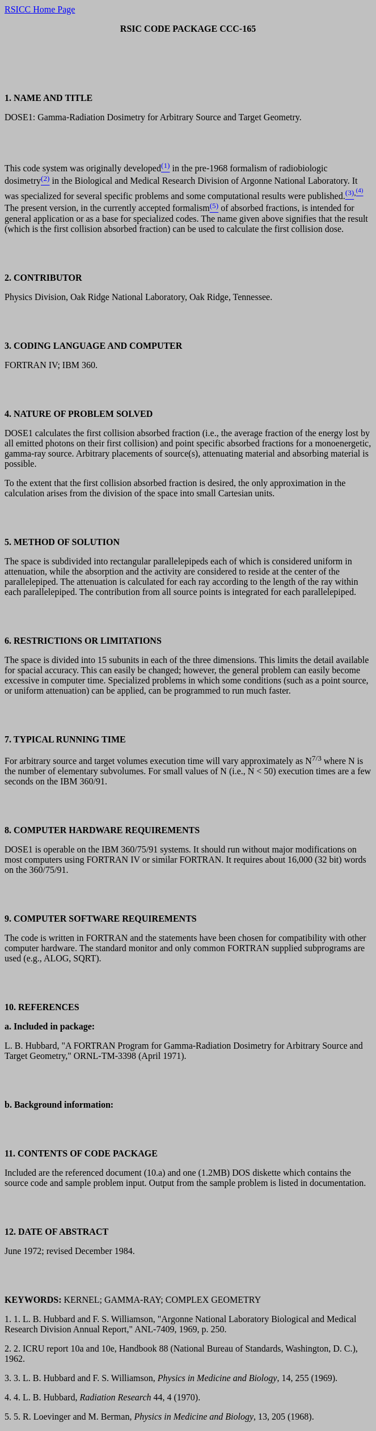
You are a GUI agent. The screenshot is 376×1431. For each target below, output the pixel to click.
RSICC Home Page (40, 9)
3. (9, 1378)
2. (9, 1348)
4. (9, 1397)
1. (9, 1319)
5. (9, 1416)
